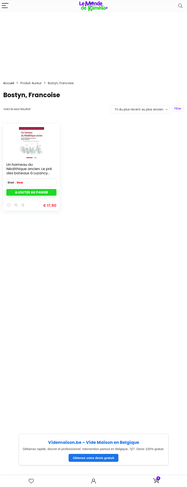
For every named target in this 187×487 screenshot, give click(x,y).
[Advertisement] (93, 44)
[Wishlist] (31, 481)
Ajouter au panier (31, 192)
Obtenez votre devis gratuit (93, 458)
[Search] (180, 6)
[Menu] (5, 6)
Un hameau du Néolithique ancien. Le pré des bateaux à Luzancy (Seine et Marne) (29, 171)
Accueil (8, 83)
